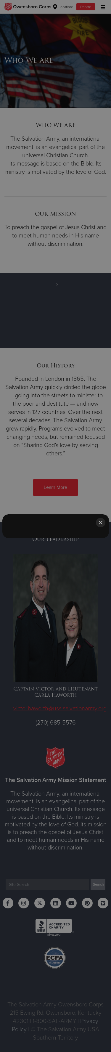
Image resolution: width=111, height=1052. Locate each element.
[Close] (100, 522)
